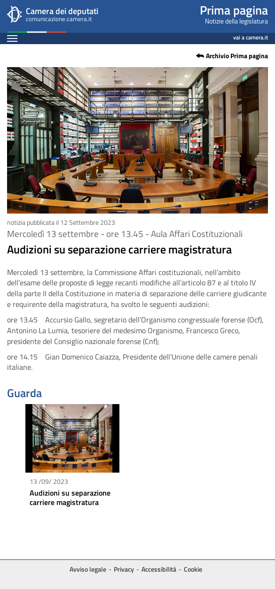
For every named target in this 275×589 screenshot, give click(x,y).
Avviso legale (88, 569)
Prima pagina (234, 10)
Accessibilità (158, 569)
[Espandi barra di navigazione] (12, 38)
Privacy (124, 569)
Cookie (193, 569)
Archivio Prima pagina (237, 56)
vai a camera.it (250, 36)
